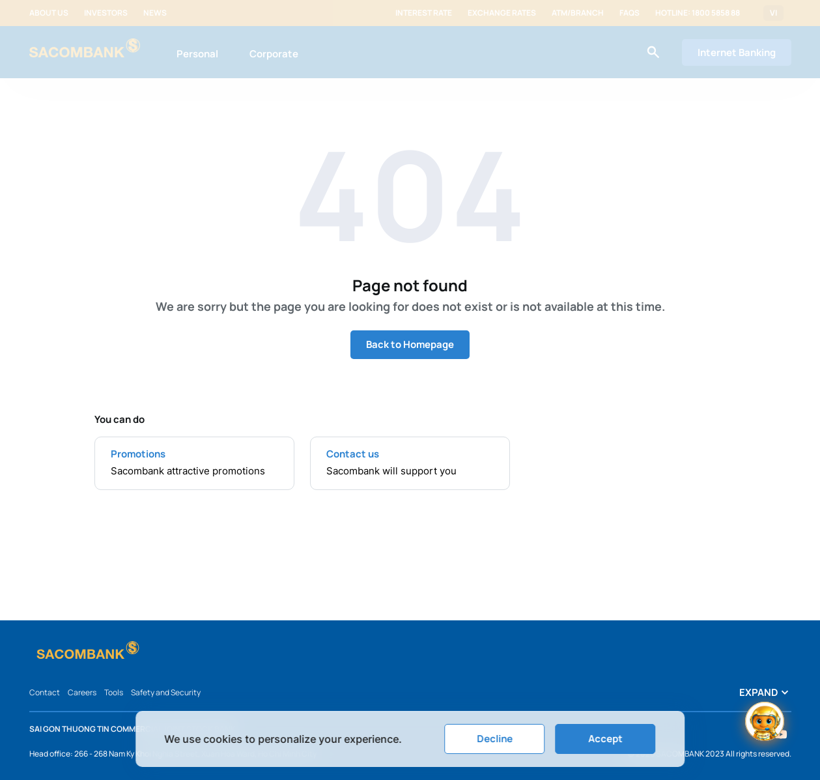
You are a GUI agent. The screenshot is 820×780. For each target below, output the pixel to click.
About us (48, 13)
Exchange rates (502, 13)
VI (773, 13)
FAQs (629, 13)
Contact (44, 692)
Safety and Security (166, 692)
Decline (495, 738)
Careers (82, 692)
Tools (113, 692)
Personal (197, 54)
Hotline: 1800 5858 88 (697, 13)
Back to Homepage (410, 344)
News (155, 13)
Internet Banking (737, 52)
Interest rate (423, 13)
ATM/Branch (578, 13)
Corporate (273, 54)
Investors (106, 13)
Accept (605, 738)
